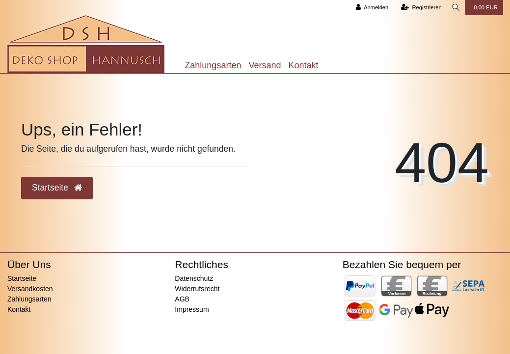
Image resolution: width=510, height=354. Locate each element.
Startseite (21, 278)
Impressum (192, 309)
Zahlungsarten (213, 65)
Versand (264, 65)
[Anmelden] (370, 7)
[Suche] (455, 7)
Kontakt (303, 65)
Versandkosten (30, 289)
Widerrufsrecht (197, 289)
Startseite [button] (57, 187)
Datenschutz (194, 278)
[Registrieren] (419, 7)
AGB (182, 299)
